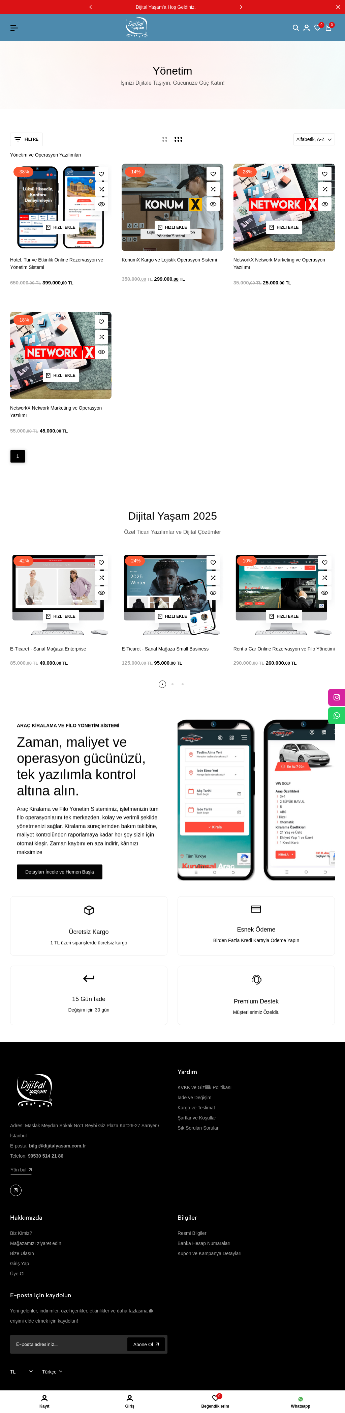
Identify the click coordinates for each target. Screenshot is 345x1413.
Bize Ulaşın (22, 1253)
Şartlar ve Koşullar (197, 1117)
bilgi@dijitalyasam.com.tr (57, 1145)
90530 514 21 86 (45, 1156)
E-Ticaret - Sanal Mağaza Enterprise (48, 649)
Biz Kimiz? (21, 1233)
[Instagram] (336, 697)
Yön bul (21, 1169)
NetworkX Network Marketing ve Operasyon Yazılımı (279, 263)
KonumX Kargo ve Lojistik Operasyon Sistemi (169, 259)
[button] (91, 7)
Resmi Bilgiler (192, 1233)
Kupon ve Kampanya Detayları (210, 1253)
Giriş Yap (19, 1263)
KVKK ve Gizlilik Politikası (204, 1087)
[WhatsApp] (336, 715)
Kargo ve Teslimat (196, 1107)
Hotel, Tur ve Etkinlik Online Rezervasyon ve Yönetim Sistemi (56, 263)
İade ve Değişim (194, 1097)
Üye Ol (17, 1273)
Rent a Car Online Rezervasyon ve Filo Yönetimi (284, 649)
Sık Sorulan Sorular (198, 1128)
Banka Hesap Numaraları (204, 1243)
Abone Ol (146, 1344)
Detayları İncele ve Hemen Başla (59, 875)
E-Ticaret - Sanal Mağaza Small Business (165, 649)
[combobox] (21, 1372)
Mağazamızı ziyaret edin (35, 1243)
